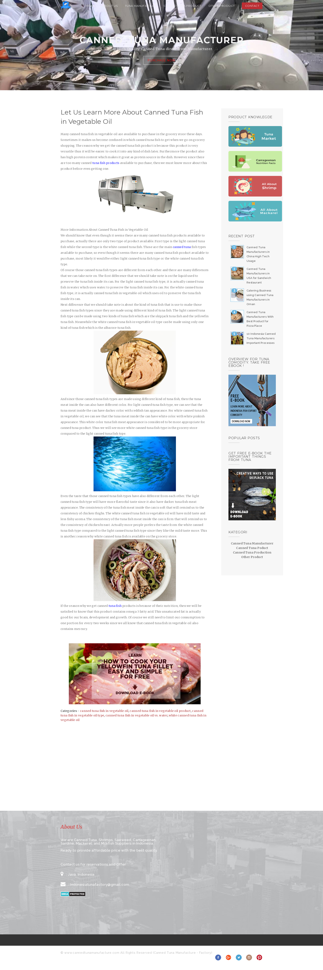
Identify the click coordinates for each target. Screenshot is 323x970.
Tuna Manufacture (141, 5)
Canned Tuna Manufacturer (252, 543)
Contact (252, 5)
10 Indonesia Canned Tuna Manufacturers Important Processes (261, 338)
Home (90, 5)
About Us (110, 5)
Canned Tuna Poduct (252, 548)
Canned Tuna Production (252, 552)
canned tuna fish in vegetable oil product (160, 711)
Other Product (221, 5)
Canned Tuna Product (182, 5)
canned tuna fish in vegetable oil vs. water (136, 715)
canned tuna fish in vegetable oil (104, 711)
